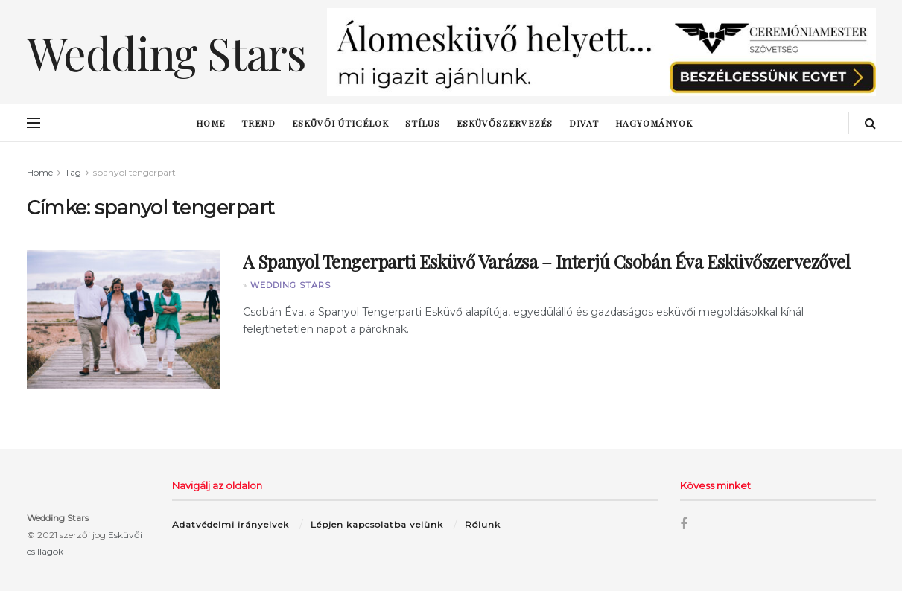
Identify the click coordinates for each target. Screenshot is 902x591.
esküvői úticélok (340, 123)
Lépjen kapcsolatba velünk (377, 524)
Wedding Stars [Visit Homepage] (166, 52)
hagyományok (654, 123)
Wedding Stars (290, 285)
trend (258, 123)
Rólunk (483, 524)
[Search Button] (870, 122)
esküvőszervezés (505, 123)
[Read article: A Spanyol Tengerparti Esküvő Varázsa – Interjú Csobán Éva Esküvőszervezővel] (123, 319)
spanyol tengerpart (134, 172)
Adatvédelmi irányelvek (230, 524)
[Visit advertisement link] (601, 52)
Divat (584, 123)
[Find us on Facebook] (683, 524)
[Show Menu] (33, 123)
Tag (73, 172)
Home (210, 123)
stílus (422, 123)
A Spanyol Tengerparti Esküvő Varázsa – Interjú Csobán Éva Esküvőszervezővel (547, 261)
